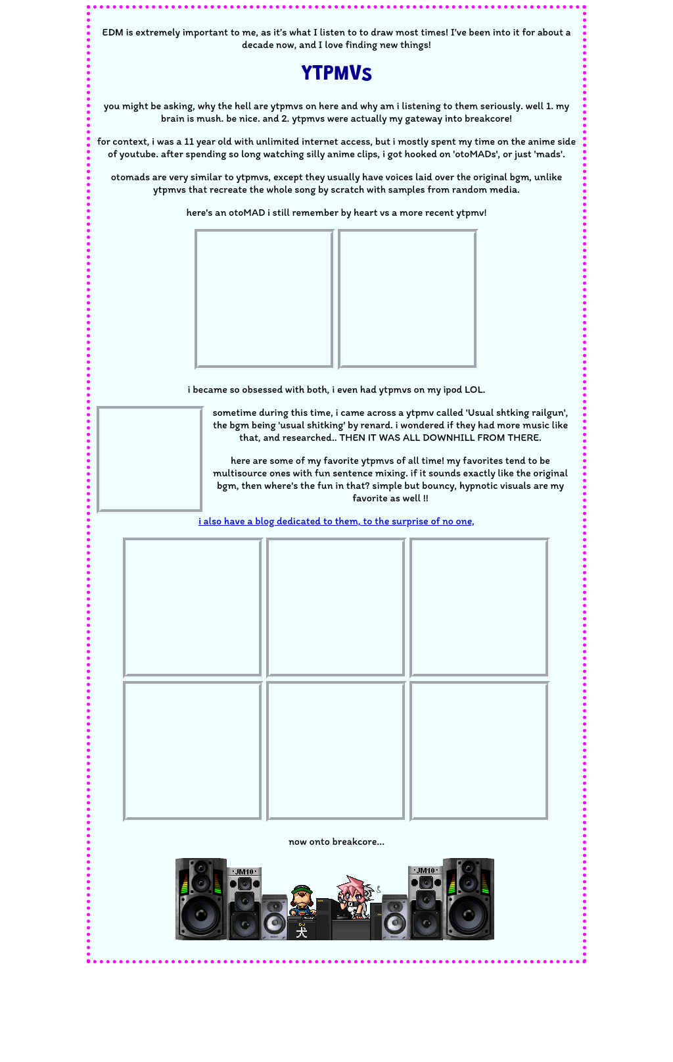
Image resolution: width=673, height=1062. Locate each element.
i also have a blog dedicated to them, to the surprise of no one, (336, 521)
